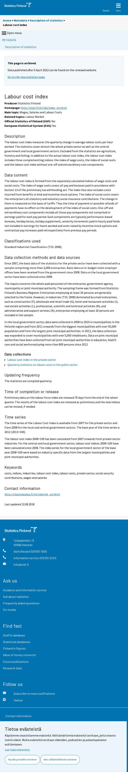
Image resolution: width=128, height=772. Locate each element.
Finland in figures (14, 648)
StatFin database (14, 635)
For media (9, 609)
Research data (12, 668)
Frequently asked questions (21, 603)
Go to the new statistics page (26, 77)
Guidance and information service (25, 590)
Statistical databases (16, 642)
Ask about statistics (16, 596)
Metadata (20, 20)
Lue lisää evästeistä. (17, 750)
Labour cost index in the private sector (31, 360)
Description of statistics (46, 20)
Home (7, 20)
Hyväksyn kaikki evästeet (22, 759)
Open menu (11, 33)
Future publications (16, 661)
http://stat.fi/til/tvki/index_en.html (44, 108)
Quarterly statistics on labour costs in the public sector (42, 365)
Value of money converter (19, 655)
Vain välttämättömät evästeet (60, 759)
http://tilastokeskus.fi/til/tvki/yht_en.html (32, 494)
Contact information (18, 716)
